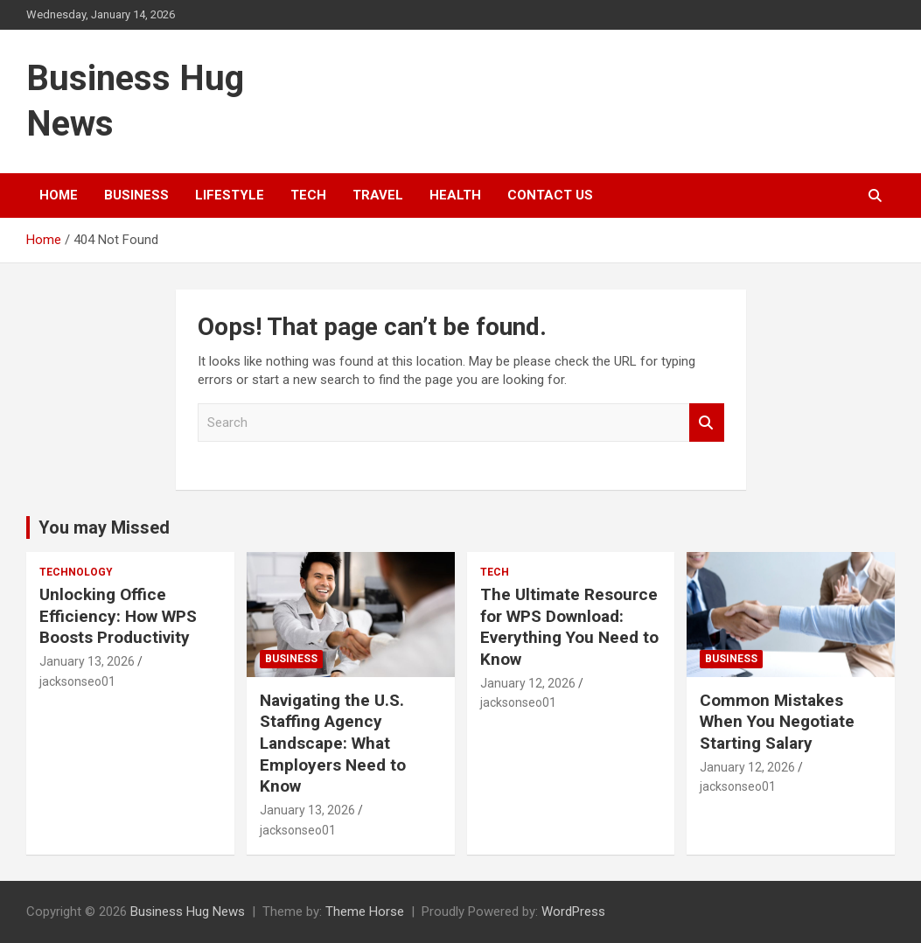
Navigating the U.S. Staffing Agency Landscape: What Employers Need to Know (333, 743)
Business (136, 195)
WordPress (573, 911)
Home (58, 195)
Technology (76, 572)
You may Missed (104, 527)
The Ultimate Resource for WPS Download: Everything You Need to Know (569, 626)
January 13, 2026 (87, 661)
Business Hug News (187, 911)
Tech (308, 195)
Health (455, 195)
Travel (377, 195)
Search (706, 423)
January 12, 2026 (528, 683)
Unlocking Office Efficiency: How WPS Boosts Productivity (118, 615)
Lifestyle (229, 195)
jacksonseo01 (77, 681)
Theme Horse (364, 911)
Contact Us (550, 195)
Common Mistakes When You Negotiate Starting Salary (777, 721)
